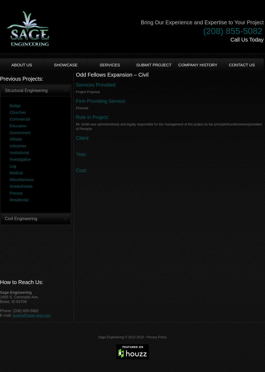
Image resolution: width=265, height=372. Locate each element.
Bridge (15, 106)
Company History (197, 65)
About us (21, 65)
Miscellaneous (22, 180)
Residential (19, 200)
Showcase (66, 65)
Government (20, 133)
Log (13, 166)
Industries (18, 146)
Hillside (16, 139)
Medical (16, 173)
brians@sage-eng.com (32, 315)
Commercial (20, 119)
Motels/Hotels (21, 186)
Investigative (20, 159)
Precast (16, 193)
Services (110, 65)
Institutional (19, 153)
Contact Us (242, 65)
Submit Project (154, 65)
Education (18, 126)
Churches (18, 112)
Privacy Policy (157, 337)
